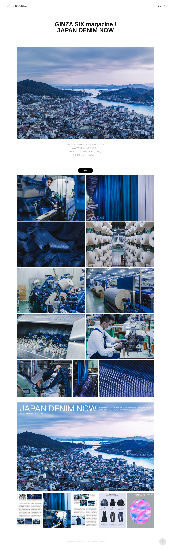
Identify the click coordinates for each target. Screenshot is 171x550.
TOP (7, 6)
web (85, 171)
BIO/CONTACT (21, 6)
